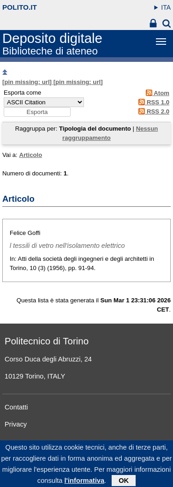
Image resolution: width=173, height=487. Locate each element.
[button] (37, 112)
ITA (166, 7)
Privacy (16, 424)
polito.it (19, 7)
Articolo (30, 154)
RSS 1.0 (152, 102)
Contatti (16, 407)
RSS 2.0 (152, 111)
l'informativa (84, 483)
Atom (156, 93)
